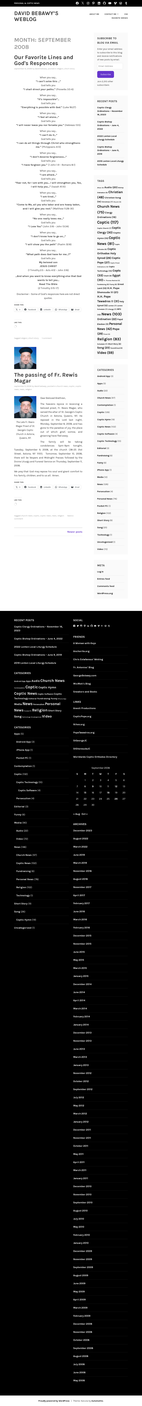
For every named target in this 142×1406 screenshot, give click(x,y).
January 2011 (81, 1178)
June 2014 (79, 992)
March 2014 (80, 1008)
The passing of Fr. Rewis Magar (47, 377)
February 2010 (81, 1234)
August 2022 (81, 838)
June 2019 (79, 854)
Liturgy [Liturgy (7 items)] (112, 309)
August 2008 (81, 1356)
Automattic (98, 1400)
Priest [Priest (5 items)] (106, 334)
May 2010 (79, 1226)
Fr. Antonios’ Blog (84, 667)
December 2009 (83, 1250)
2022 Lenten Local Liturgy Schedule (36, 646)
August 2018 (80, 878)
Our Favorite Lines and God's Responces (45, 60)
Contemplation (105, 405)
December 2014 (82, 983)
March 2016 (80, 919)
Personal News (104, 498)
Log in (100, 571)
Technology (103, 534)
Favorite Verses (120, 18)
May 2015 (79, 959)
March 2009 (80, 1307)
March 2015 (80, 967)
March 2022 (80, 846)
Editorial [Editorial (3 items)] (33, 698)
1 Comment (47, 338)
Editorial (101, 448)
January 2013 (81, 1064)
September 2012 (83, 1089)
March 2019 (80, 862)
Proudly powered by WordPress (54, 1400)
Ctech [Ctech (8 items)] (108, 275)
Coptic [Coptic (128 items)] (32, 686)
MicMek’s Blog (82, 683)
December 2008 (83, 1323)
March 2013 (80, 1056)
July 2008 (79, 1364)
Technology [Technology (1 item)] (26, 717)
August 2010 (80, 1210)
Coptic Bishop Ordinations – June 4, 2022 (108, 125)
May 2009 (79, 1291)
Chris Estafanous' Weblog (88, 659)
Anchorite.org (81, 651)
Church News (62, 385)
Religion (60, 68)
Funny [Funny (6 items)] (113, 284)
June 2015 (79, 951)
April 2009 (79, 1299)
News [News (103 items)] (111, 313)
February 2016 (81, 927)
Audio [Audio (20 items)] (111, 187)
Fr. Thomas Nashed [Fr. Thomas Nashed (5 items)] (112, 280)
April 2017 (79, 895)
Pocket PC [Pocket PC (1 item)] (27, 711)
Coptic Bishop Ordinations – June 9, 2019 (108, 150)
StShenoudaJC (82, 748)
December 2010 (82, 1186)
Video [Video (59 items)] (105, 352)
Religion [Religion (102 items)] (40, 710)
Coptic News (45, 515)
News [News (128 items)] (27, 703)
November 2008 (83, 1331)
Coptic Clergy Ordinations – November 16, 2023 (110, 111)
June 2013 (79, 1048)
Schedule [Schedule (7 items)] (102, 344)
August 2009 (81, 1275)
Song (100, 527)
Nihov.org (79, 724)
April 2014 (79, 1000)
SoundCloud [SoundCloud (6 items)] (117, 348)
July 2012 (78, 1097)
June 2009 (79, 1283)
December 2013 (82, 1032)
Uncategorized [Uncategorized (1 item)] (36, 717)
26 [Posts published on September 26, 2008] (116, 798)
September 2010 (83, 1202)
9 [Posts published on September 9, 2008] (93, 786)
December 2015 (82, 935)
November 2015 (82, 943)
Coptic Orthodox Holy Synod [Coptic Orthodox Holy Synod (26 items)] (106, 253)
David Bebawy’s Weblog (37, 16)
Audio (100, 390)
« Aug (76, 813)
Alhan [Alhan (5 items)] (100, 187)
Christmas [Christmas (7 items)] (107, 202)
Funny (100, 462)
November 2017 (82, 886)
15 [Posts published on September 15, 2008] (85, 792)
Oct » (85, 813)
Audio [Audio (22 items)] (35, 680)
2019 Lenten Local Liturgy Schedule (35, 662)
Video (100, 549)
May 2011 (78, 1153)
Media (100, 476)
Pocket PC (102, 505)
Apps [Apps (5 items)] (28, 681)
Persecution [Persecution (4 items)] (39, 704)
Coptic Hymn (104, 419)
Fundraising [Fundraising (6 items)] (103, 284)
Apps (100, 383)
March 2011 (80, 1170)
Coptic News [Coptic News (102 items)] (25, 693)
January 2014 (81, 1024)
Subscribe (106, 74)
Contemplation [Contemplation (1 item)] (19, 688)
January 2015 (81, 975)
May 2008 (79, 1380)
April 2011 (79, 1161)
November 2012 (82, 1073)
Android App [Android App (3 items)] (19, 681)
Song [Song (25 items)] (18, 716)
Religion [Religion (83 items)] (109, 339)
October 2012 (81, 1081)
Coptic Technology (107, 441)
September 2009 (83, 1267)
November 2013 (82, 1040)
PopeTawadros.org (84, 732)
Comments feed (105, 586)
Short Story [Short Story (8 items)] (114, 344)
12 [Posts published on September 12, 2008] (116, 786)
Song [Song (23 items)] (103, 347)
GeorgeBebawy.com (85, 675)
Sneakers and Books (85, 691)
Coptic (72, 385)
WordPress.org (105, 593)
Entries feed (103, 578)
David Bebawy (41, 68)
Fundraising (103, 455)
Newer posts (74, 531)
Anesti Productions (84, 707)
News (22, 389)
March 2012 (80, 1113)
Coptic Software (105, 433)
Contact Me (110, 14)
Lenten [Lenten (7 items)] (112, 305)
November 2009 (83, 1258)
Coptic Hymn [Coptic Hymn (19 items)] (47, 687)
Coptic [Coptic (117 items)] (108, 222)
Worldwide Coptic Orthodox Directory (95, 756)
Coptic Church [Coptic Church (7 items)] (104, 228)
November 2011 (82, 1137)
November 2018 (82, 870)
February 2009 (82, 1315)
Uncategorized (104, 541)
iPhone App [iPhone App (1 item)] (62, 698)
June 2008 (79, 1372)
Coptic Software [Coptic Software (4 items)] (45, 694)
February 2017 (81, 903)
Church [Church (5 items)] (117, 202)
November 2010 (82, 1194)
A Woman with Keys (85, 642)
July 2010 (79, 1218)
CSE (126, 14)
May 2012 (79, 1105)
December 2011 (82, 1129)
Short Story (69, 68)
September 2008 (83, 1347)
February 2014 (81, 1016)
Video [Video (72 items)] (47, 716)
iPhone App (103, 469)
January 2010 (81, 1242)
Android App (103, 376)
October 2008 (81, 1339)
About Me (94, 14)
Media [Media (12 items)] (18, 704)
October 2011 (81, 1145)
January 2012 (81, 1121)
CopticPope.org (82, 716)
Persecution (103, 491)
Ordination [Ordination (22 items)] (107, 319)
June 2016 (79, 911)
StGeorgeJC (80, 740)
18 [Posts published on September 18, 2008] (108, 792)
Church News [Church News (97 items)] (52, 680)
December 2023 (82, 830)
